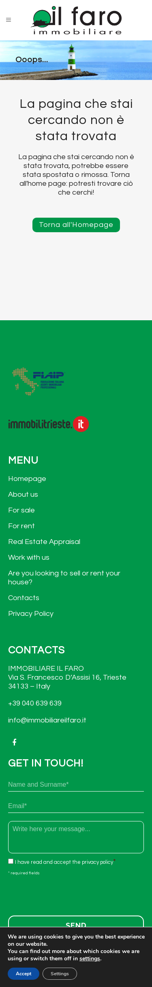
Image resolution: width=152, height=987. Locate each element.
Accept (23, 973)
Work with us (28, 557)
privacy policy (97, 862)
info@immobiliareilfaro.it (47, 720)
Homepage (27, 479)
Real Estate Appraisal (44, 542)
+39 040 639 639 (35, 703)
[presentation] (69, 893)
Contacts (23, 598)
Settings (60, 973)
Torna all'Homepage (76, 225)
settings (89, 958)
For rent (21, 526)
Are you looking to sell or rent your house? (64, 577)
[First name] (76, 785)
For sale (21, 510)
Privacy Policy (31, 613)
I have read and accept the (64, 862)
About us (23, 494)
